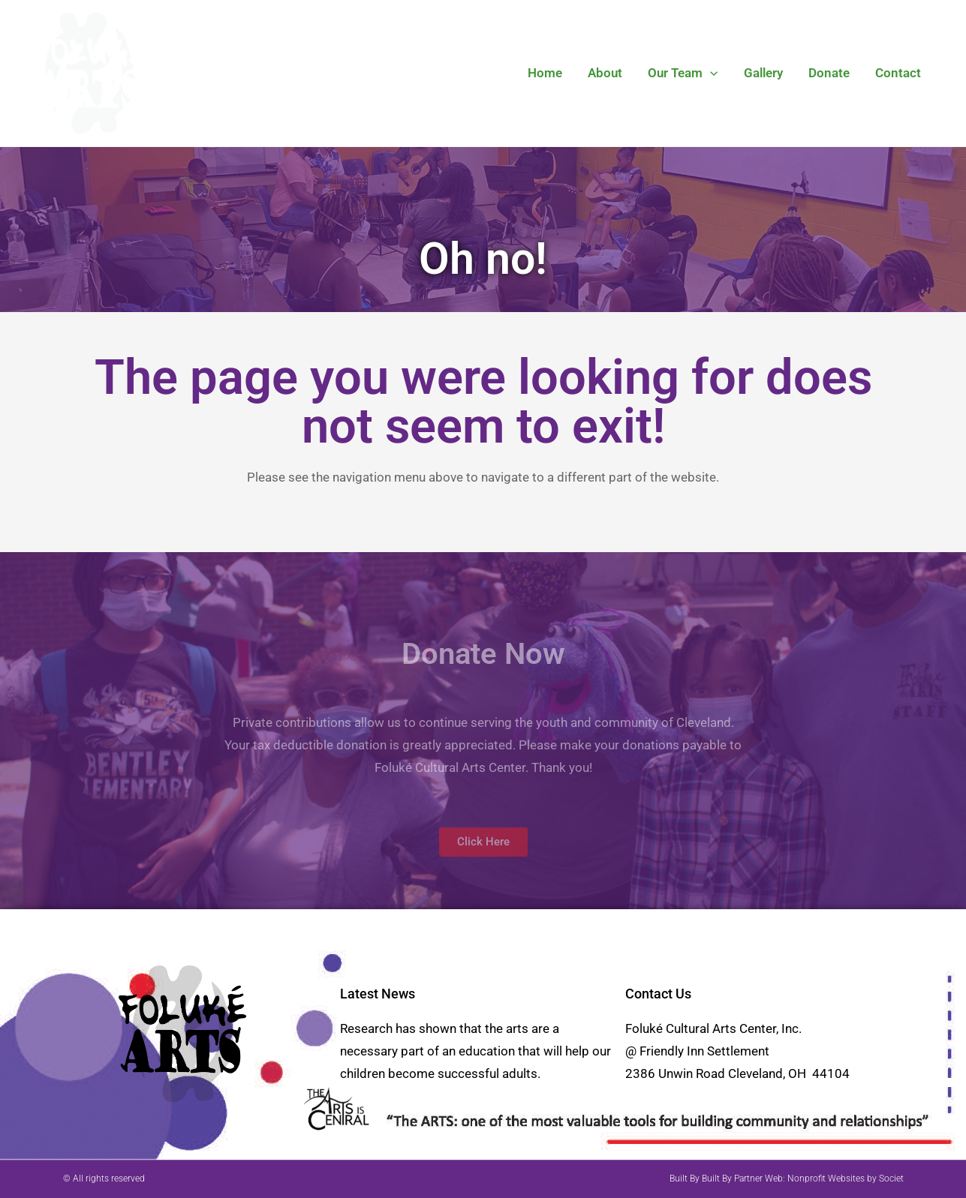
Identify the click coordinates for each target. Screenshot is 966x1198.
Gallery (763, 72)
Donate (829, 72)
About (605, 72)
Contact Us (658, 993)
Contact (898, 72)
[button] (710, 73)
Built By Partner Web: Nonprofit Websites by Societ (803, 1178)
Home (545, 72)
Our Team (683, 73)
